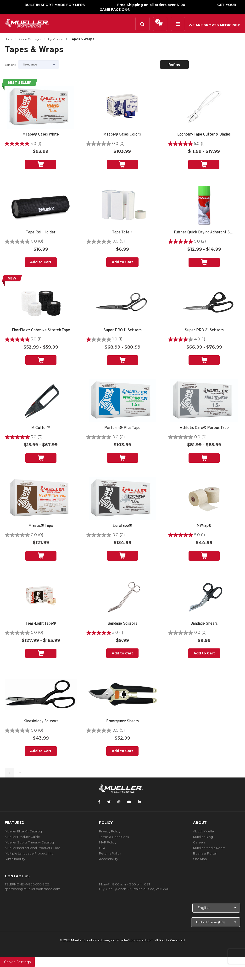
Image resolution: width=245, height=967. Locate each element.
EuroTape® (122, 526)
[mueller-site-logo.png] (27, 22)
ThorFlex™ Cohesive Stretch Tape (40, 330)
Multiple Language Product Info (29, 853)
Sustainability (15, 859)
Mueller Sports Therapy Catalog (29, 842)
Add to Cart (40, 262)
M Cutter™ (40, 428)
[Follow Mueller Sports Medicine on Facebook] (99, 802)
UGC (102, 848)
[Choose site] (215, 922)
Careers (199, 842)
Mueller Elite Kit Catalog (23, 831)
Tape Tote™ (122, 232)
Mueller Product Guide (22, 837)
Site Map (200, 859)
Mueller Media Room (209, 848)
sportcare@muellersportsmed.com (32, 889)
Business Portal (205, 853)
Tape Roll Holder (41, 232)
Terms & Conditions (114, 837)
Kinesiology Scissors (40, 721)
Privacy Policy (109, 831)
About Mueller (204, 831)
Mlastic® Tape (40, 526)
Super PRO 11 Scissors (122, 330)
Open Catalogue (30, 39)
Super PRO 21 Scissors (204, 330)
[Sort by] (38, 64)
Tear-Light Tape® (41, 624)
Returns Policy (110, 853)
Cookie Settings (17, 962)
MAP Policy (107, 842)
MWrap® (204, 526)
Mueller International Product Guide (32, 848)
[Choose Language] (216, 908)
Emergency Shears (122, 721)
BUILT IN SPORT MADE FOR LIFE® (54, 5)
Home (9, 39)
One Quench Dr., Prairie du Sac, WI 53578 (137, 889)
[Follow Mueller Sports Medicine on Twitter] (109, 802)
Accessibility (108, 859)
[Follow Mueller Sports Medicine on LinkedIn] (139, 802)
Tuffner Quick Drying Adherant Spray (204, 232)
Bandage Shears (204, 624)
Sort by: (10, 64)
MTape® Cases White (40, 134)
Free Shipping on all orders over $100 (151, 5)
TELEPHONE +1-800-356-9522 (27, 884)
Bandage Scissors (122, 624)
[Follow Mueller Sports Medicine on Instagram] (118, 802)
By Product (56, 39)
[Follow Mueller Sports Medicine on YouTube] (129, 802)
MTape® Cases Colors (122, 134)
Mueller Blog (203, 837)
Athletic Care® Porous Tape (204, 428)
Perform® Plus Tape (122, 428)
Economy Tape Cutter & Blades (204, 134)
